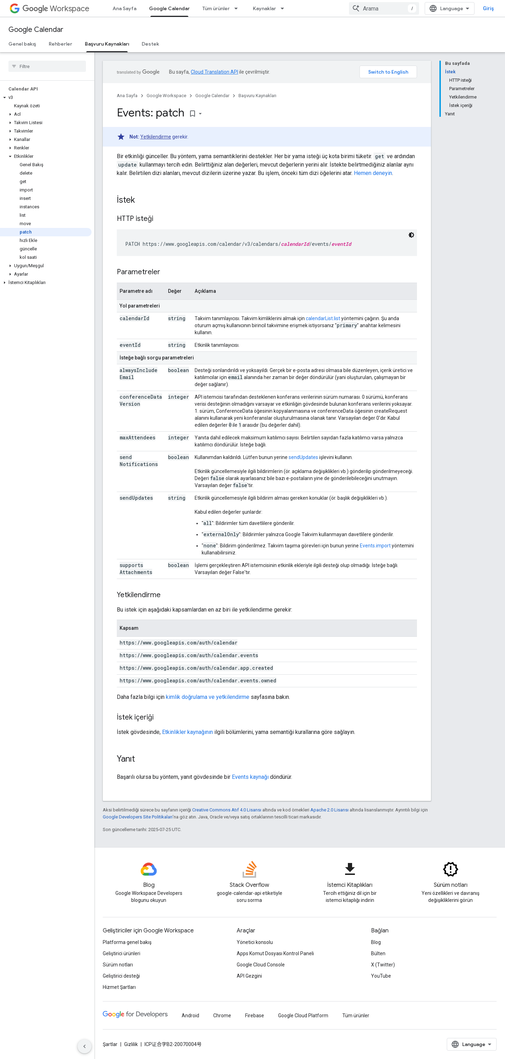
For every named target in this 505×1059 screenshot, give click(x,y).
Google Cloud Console (261, 964)
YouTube (381, 976)
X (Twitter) (383, 964)
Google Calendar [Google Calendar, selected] (169, 8)
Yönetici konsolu (255, 942)
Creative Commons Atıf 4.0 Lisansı (226, 809)
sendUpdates (303, 457)
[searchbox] (47, 66)
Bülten (378, 953)
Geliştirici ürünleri (121, 953)
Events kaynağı (250, 777)
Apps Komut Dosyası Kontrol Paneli (275, 953)
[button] (46, 97)
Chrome (222, 1015)
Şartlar (110, 1044)
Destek (150, 44)
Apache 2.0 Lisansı (329, 809)
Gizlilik (131, 1044)
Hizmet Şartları (119, 987)
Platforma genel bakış (127, 942)
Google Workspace (166, 95)
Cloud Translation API (214, 72)
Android (190, 1015)
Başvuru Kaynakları (257, 95)
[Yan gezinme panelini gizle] (85, 1046)
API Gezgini (249, 976)
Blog (376, 942)
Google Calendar (35, 29)
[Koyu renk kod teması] (411, 235)
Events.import (375, 545)
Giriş (488, 8)
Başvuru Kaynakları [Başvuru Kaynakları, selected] (107, 44)
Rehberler (60, 44)
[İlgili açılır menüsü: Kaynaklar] (284, 8)
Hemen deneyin (373, 173)
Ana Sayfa (124, 8)
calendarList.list (323, 318)
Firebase (254, 1015)
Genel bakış (22, 44)
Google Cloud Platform (303, 1015)
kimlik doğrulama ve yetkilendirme (207, 697)
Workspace (55, 8)
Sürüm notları (118, 964)
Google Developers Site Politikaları (138, 816)
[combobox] (384, 8)
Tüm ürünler (216, 8)
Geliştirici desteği (121, 976)
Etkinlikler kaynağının (187, 732)
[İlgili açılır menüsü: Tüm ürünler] (238, 8)
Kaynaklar (264, 8)
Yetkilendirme (155, 137)
